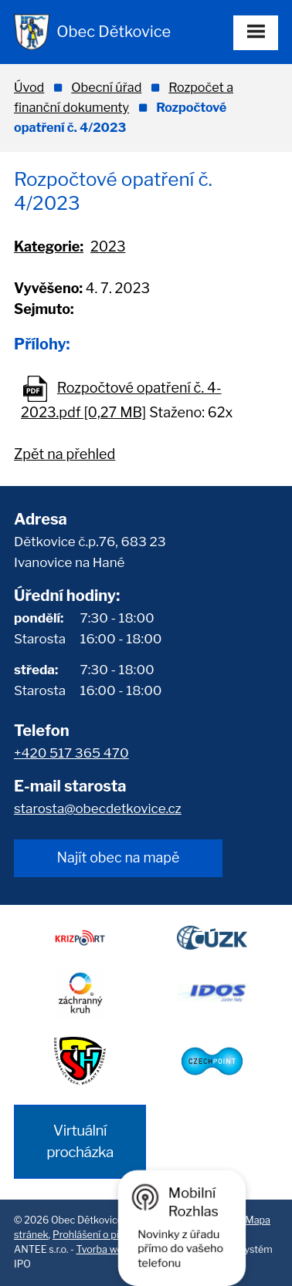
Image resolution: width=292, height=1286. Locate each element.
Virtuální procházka (80, 1141)
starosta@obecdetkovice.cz (98, 808)
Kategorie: (48, 246)
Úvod (29, 87)
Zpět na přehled (64, 454)
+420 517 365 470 (71, 753)
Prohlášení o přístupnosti (109, 1234)
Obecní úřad (106, 87)
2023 (108, 246)
